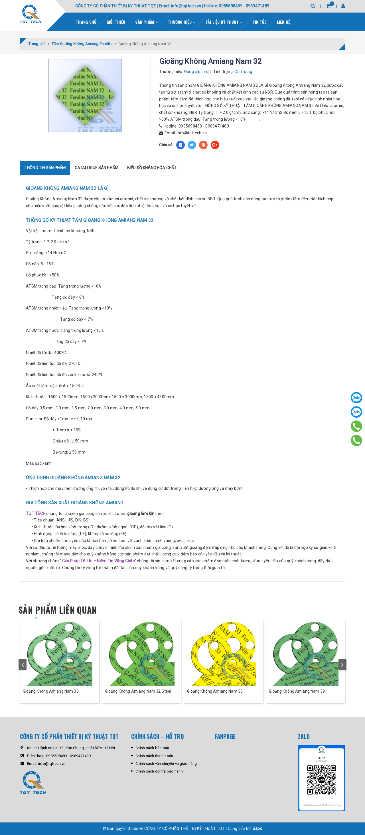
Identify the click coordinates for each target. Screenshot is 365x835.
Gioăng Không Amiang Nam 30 (51, 691)
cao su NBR (205, 199)
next (342, 664)
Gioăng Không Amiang (46, 199)
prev (23, 664)
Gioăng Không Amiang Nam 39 (297, 691)
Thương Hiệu (181, 22)
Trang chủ (86, 22)
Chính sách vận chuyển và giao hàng (166, 763)
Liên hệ (283, 22)
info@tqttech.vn (192, 133)
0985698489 (190, 126)
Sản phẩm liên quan (58, 609)
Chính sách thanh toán (154, 756)
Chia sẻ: (166, 145)
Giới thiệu (116, 22)
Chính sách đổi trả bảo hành (159, 771)
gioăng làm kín (140, 513)
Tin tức (260, 22)
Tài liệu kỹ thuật (224, 22)
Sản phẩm (146, 22)
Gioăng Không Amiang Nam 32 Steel (138, 691)
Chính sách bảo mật (152, 748)
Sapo (257, 828)
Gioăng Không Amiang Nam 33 (215, 691)
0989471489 (217, 126)
